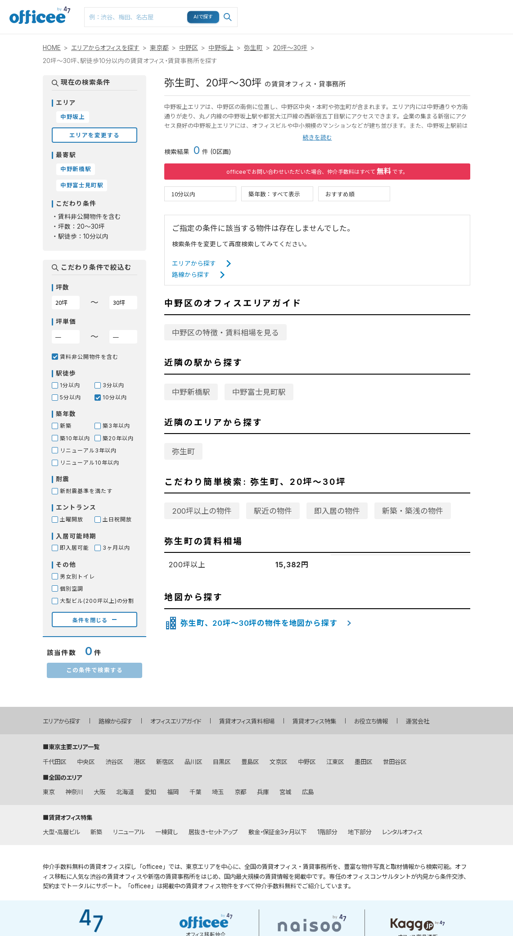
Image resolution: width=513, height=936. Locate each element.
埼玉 (218, 792)
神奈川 (74, 792)
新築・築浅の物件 (412, 510)
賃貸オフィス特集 (314, 721)
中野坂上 (221, 47)
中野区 (188, 47)
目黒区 (221, 761)
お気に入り (393, 9)
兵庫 (263, 792)
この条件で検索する (94, 669)
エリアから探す (194, 263)
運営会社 (417, 721)
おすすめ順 (340, 194)
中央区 (85, 761)
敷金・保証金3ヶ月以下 (277, 832)
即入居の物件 (337, 510)
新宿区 (165, 761)
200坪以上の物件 (202, 510)
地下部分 (359, 832)
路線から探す (191, 274)
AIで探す (203, 17)
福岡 (173, 792)
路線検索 (324, 4)
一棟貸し (166, 832)
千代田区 (54, 761)
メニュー (459, 4)
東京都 (159, 47)
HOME (52, 47)
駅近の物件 (273, 510)
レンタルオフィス (402, 832)
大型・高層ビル (61, 832)
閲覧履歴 (426, 4)
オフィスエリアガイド (175, 721)
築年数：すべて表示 (274, 194)
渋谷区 (114, 761)
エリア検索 (291, 9)
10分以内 (183, 194)
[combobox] (161, 17)
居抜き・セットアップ (213, 832)
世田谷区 (394, 761)
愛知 (150, 792)
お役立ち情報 (371, 721)
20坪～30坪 (290, 47)
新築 (96, 832)
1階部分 (327, 832)
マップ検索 (359, 9)
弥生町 (253, 47)
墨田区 (363, 761)
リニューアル (128, 832)
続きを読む (317, 137)
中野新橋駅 (191, 392)
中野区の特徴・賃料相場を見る (225, 332)
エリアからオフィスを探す (105, 47)
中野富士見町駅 (259, 392)
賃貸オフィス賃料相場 (246, 721)
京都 (240, 792)
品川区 (193, 761)
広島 (308, 792)
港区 (139, 761)
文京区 (278, 761)
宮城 (285, 792)
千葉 (195, 792)
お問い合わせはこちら (496, 14)
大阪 (99, 792)
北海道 (125, 792)
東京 (48, 792)
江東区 (335, 761)
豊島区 (250, 761)
